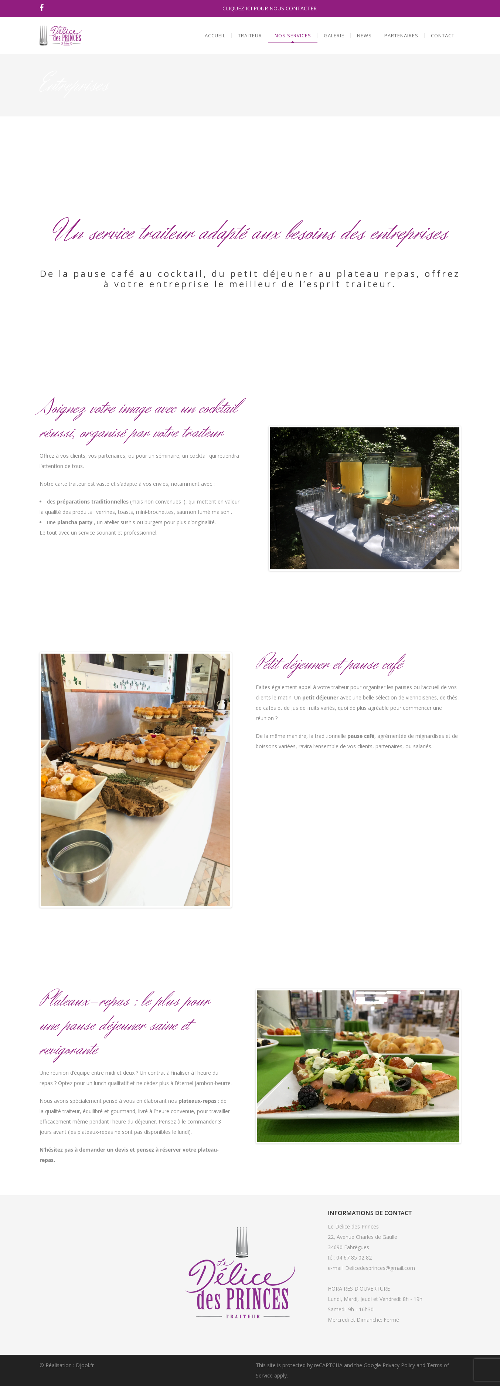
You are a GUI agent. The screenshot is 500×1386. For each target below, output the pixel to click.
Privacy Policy (398, 1365)
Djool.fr (85, 1365)
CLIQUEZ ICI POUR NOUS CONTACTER (269, 8)
